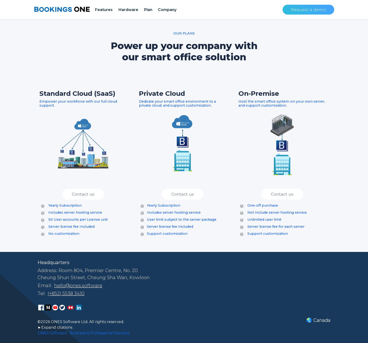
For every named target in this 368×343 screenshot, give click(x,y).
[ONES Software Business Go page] (70, 307)
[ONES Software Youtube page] (55, 307)
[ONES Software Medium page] (48, 307)
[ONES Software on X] (62, 307)
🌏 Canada (318, 320)
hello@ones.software (78, 285)
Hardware (128, 9)
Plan (148, 9)
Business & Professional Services (99, 333)
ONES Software (52, 333)
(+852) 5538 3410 (66, 293)
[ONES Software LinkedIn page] (78, 307)
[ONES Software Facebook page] (41, 307)
